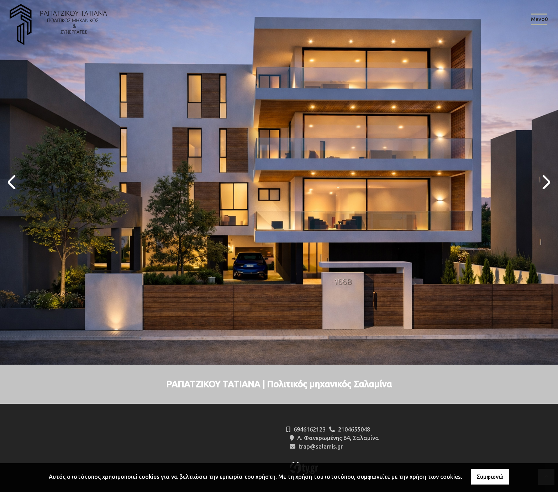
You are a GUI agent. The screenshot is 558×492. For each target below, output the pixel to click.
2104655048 (354, 429)
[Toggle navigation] (539, 20)
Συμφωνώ (490, 477)
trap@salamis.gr (321, 446)
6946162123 (310, 429)
